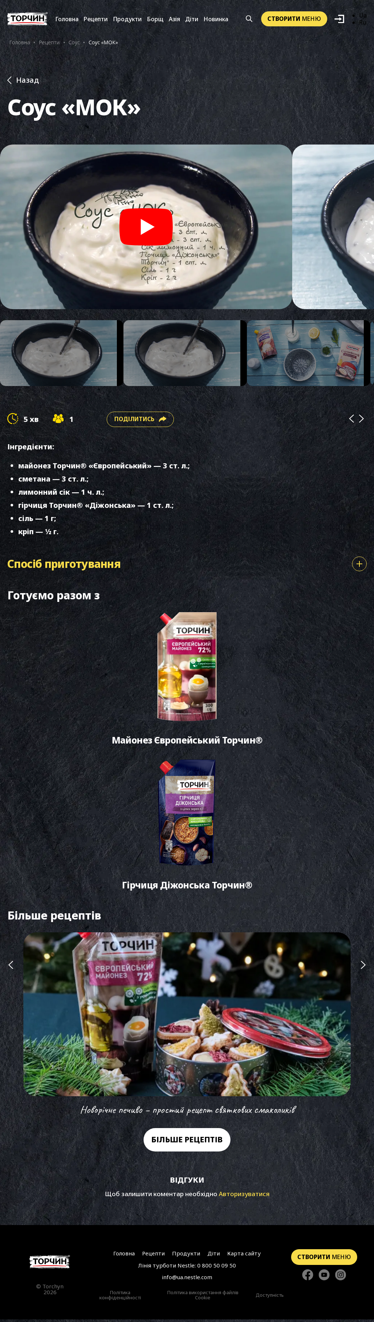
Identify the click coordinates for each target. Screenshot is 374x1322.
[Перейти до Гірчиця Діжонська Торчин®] (187, 826)
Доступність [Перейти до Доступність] (270, 1298)
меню (294, 19)
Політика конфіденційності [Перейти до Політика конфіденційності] (120, 1298)
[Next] (361, 420)
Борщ (155, 19)
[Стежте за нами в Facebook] (307, 1278)
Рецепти (96, 19)
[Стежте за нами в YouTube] (324, 1278)
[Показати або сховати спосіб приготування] (359, 564)
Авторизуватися (244, 1196)
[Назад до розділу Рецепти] (187, 81)
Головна (67, 19)
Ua (363, 16)
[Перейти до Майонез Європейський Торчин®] (187, 680)
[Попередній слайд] (10, 1027)
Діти (191, 19)
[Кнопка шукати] (249, 19)
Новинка (215, 19)
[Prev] (351, 420)
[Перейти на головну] (27, 19)
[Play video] (146, 227)
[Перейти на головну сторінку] (50, 1264)
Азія (174, 19)
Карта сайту (244, 1255)
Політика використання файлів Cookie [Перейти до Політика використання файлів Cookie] (202, 1298)
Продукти (127, 19)
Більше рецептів (187, 1142)
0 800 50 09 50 (216, 1268)
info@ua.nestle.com (187, 1280)
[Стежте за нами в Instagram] (340, 1278)
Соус (74, 42)
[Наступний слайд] (363, 1027)
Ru (362, 23)
